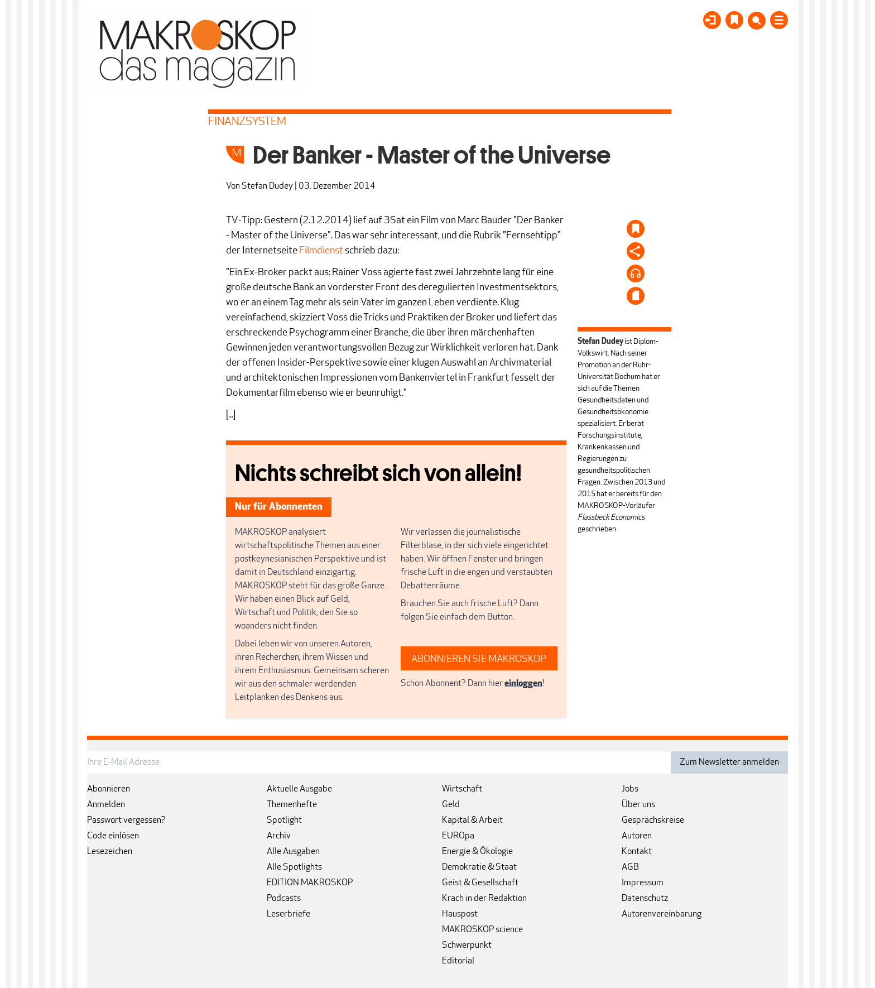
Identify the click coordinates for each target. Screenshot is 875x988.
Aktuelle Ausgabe (299, 789)
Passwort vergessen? (126, 820)
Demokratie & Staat (479, 867)
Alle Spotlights (294, 867)
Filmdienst (321, 251)
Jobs (630, 789)
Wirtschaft (462, 789)
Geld (451, 804)
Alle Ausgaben (293, 851)
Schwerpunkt (467, 945)
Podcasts (284, 898)
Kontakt (637, 851)
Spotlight (284, 820)
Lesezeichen (109, 851)
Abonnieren (108, 789)
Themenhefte (292, 804)
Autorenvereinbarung (661, 914)
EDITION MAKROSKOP (310, 883)
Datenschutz (645, 898)
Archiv (279, 836)
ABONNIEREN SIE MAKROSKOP (478, 659)
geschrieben (597, 529)
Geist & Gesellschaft (480, 883)
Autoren (637, 836)
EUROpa (458, 836)
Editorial (458, 961)
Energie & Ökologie (477, 851)
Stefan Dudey (267, 186)
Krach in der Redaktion (484, 898)
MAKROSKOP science (482, 929)
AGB (630, 867)
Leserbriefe (288, 914)
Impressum (643, 883)
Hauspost (460, 914)
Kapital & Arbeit (472, 820)
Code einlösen (113, 836)
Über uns (638, 804)
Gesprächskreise (653, 820)
